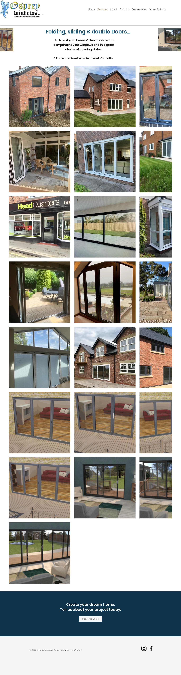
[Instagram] (144, 648)
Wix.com (78, 650)
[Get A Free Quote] (90, 619)
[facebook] (151, 648)
